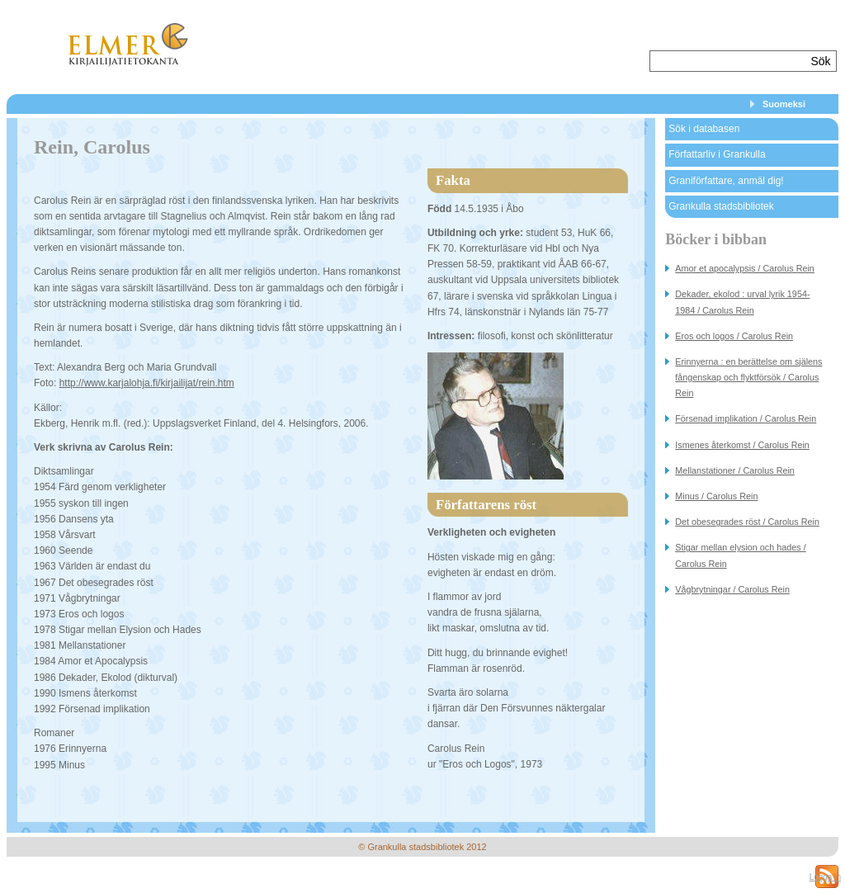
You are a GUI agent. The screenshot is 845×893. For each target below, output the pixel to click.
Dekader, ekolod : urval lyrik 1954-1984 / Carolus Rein (742, 301)
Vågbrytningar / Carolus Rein (732, 589)
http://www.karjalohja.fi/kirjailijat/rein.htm (146, 383)
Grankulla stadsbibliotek (720, 206)
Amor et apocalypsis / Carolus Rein (744, 268)
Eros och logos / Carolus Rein (734, 336)
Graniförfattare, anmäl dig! (725, 181)
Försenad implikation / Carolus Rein (745, 418)
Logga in (825, 876)
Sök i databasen (703, 129)
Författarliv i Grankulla (716, 154)
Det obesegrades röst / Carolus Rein (747, 522)
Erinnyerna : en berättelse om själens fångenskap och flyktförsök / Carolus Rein (748, 377)
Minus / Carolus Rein (716, 496)
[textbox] (728, 61)
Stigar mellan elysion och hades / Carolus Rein (740, 555)
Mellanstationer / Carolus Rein (735, 470)
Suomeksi (783, 104)
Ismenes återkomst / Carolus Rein (742, 445)
